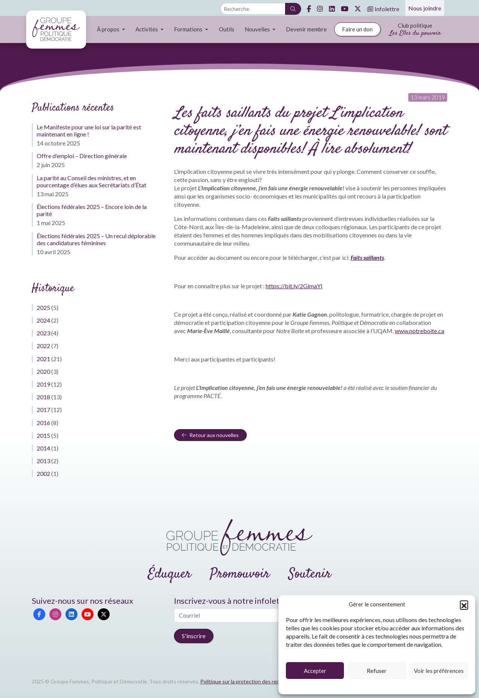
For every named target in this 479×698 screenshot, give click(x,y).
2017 (43, 409)
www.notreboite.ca (419, 330)
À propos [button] (108, 29)
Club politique (415, 30)
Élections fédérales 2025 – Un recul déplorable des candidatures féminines (96, 239)
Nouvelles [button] (258, 29)
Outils (226, 29)
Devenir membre (306, 29)
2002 (43, 473)
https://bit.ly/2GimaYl (294, 285)
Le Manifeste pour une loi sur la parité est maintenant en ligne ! (89, 130)
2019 (43, 384)
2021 (43, 358)
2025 (43, 307)
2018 (43, 396)
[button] (464, 604)
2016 (43, 422)
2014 (43, 448)
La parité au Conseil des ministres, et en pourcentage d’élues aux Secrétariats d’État (91, 181)
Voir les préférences (439, 670)
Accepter (315, 670)
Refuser (377, 670)
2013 (43, 460)
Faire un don (357, 29)
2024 (43, 320)
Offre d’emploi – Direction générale (82, 155)
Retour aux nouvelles (210, 435)
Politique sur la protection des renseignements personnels (269, 681)
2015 (43, 435)
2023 (43, 332)
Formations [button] (189, 29)
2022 (43, 345)
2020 (43, 371)
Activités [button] (147, 29)
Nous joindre (424, 8)
